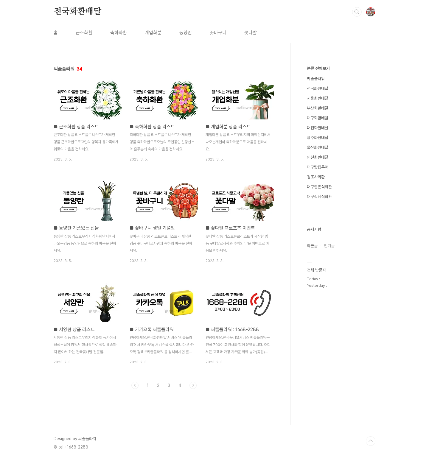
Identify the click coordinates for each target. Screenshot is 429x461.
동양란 (185, 32)
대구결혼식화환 (319, 186)
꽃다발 (250, 32)
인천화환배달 (317, 157)
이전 (135, 385)
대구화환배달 (317, 118)
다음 (193, 385)
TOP (370, 441)
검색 (356, 11)
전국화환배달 (78, 11)
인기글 (329, 245)
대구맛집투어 (317, 167)
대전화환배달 (317, 127)
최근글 (312, 245)
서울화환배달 (317, 98)
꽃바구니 (218, 32)
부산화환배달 (317, 108)
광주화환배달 (317, 137)
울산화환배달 (317, 147)
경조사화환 (316, 177)
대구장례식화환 (319, 196)
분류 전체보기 (318, 68)
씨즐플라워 (316, 78)
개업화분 (153, 32)
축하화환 (118, 32)
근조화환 (84, 32)
